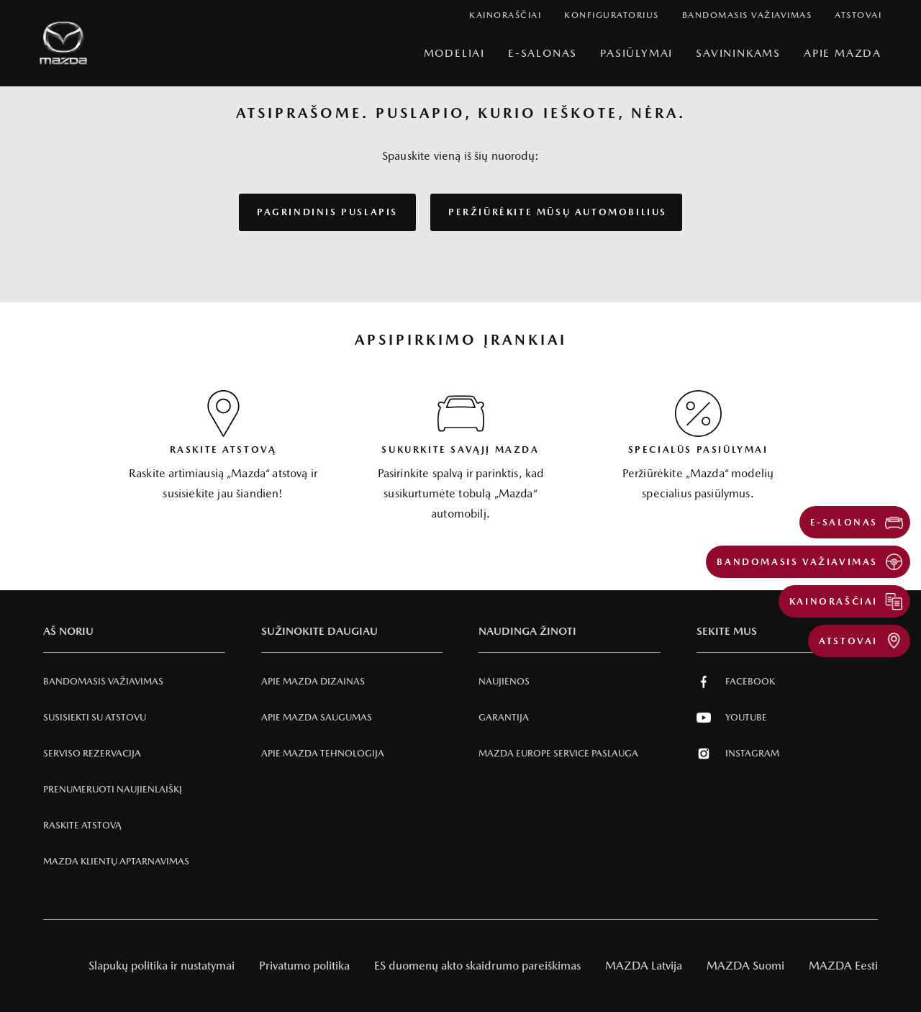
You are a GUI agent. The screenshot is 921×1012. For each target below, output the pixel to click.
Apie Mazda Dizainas (313, 681)
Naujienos (504, 681)
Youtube (732, 717)
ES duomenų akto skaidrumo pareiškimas (477, 965)
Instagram (738, 753)
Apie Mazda (842, 53)
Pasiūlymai (636, 53)
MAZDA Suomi (745, 965)
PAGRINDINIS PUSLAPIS (327, 212)
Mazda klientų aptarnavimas (116, 861)
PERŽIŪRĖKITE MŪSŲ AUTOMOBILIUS (557, 212)
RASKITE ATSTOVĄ (82, 825)
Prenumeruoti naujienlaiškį (112, 789)
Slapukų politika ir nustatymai (162, 965)
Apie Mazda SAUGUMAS (316, 717)
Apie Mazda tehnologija (322, 753)
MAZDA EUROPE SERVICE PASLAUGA (558, 753)
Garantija (503, 717)
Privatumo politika (304, 965)
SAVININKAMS (738, 53)
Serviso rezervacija (92, 753)
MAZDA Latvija (643, 965)
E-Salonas (542, 53)
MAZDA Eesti (843, 965)
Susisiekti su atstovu (94, 717)
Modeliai (454, 53)
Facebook (736, 681)
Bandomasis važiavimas (103, 681)
